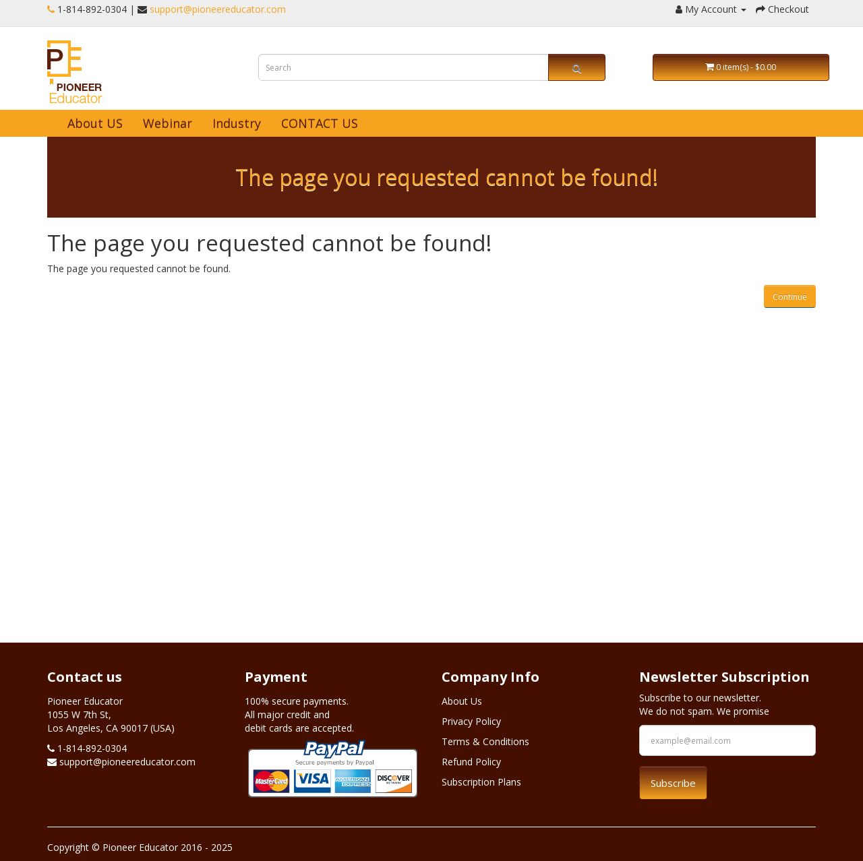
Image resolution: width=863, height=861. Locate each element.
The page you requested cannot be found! (446, 176)
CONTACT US (319, 123)
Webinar (167, 123)
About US (95, 123)
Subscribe (673, 783)
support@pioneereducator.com (218, 9)
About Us (462, 701)
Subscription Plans (481, 781)
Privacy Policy (471, 721)
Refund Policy (471, 761)
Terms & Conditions (485, 741)
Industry (236, 123)
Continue (790, 296)
